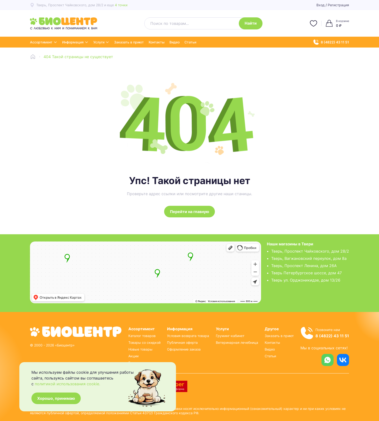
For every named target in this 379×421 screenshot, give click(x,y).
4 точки (121, 5)
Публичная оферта (182, 342)
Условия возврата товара (188, 336)
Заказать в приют (129, 42)
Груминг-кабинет (230, 336)
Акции (133, 356)
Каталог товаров (142, 336)
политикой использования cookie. (67, 383)
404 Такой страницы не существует (78, 56)
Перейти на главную (189, 211)
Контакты (157, 42)
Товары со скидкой (144, 342)
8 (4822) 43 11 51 (331, 42)
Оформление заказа (184, 349)
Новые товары (140, 349)
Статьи (190, 42)
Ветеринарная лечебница (237, 342)
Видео (174, 42)
